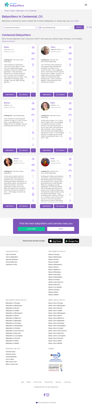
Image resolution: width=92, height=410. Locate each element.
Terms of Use (37, 382)
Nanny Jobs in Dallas (55, 341)
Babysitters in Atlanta (12, 343)
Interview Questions (12, 259)
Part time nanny (11, 354)
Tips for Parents (11, 254)
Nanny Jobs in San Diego (56, 323)
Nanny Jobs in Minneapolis (57, 313)
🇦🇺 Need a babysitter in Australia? (46, 402)
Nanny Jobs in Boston (55, 308)
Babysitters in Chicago (13, 303)
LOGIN (61, 229)
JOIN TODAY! (31, 229)
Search (12, 11)
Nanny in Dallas (53, 292)
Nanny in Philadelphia (55, 277)
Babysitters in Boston (12, 308)
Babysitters (20, 11)
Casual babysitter (11, 356)
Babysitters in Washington (14, 305)
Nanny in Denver (53, 267)
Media (29, 382)
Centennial (32, 11)
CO (27, 11)
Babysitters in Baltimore (13, 318)
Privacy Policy (49, 382)
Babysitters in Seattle (12, 310)
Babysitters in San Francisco (15, 330)
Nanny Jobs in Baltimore (56, 318)
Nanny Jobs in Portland (55, 328)
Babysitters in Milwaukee (13, 320)
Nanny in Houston (54, 289)
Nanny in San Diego (54, 274)
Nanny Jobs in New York (56, 333)
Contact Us (67, 382)
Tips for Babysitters (12, 257)
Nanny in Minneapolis (55, 264)
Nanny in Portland (54, 279)
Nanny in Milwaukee (54, 272)
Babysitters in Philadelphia (14, 325)
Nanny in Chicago (53, 254)
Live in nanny (10, 359)
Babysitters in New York (13, 333)
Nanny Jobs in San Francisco (57, 330)
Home (7, 11)
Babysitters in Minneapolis (14, 313)
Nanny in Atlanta (53, 294)
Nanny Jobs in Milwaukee (56, 320)
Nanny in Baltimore (54, 269)
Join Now (74, 21)
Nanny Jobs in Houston (55, 338)
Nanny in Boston (53, 259)
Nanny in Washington (55, 257)
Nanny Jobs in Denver (55, 315)
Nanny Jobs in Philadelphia (57, 325)
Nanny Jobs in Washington (56, 305)
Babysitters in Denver (12, 315)
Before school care (12, 364)
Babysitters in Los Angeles (14, 335)
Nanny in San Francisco (55, 282)
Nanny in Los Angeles (55, 287)
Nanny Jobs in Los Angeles (57, 335)
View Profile (10, 94)
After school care (11, 361)
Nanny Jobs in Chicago (55, 303)
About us (58, 382)
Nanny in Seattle (53, 262)
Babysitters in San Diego (13, 323)
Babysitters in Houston (13, 338)
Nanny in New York (54, 284)
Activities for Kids (11, 264)
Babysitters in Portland (13, 328)
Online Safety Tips (11, 262)
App (22, 382)
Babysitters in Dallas (12, 341)
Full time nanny (10, 351)
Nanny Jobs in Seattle (55, 310)
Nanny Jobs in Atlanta (55, 343)
